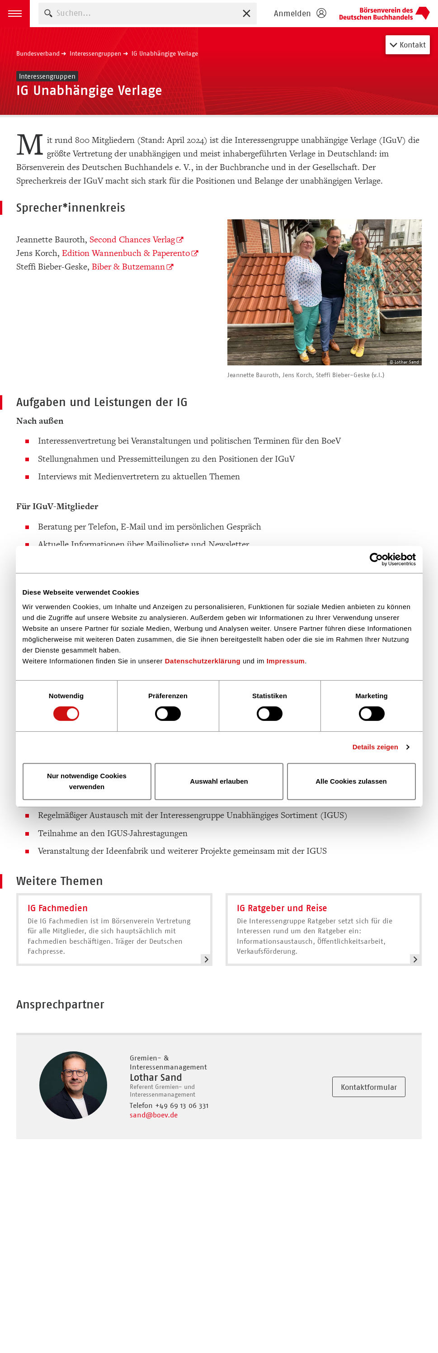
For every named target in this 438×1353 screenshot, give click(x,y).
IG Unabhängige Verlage (165, 53)
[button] (15, 13)
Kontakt (408, 44)
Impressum (286, 661)
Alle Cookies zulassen (351, 781)
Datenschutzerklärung (203, 661)
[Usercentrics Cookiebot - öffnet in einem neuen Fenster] (376, 559)
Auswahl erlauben (219, 781)
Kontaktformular (369, 1087)
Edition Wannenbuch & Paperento (126, 253)
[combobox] (147, 13)
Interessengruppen (95, 53)
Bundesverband (38, 53)
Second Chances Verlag (132, 239)
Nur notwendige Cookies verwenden (87, 781)
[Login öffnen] (299, 13)
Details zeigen (375, 747)
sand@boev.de (154, 1115)
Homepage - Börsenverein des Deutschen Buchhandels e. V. (384, 13)
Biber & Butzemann (128, 266)
